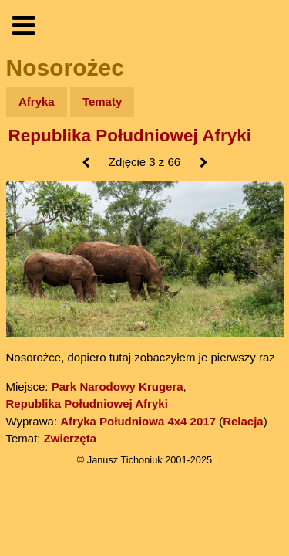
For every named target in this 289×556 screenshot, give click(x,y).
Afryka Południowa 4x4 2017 (138, 421)
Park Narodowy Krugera (117, 386)
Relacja (243, 421)
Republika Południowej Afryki (129, 135)
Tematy (102, 101)
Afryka (36, 101)
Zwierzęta (70, 438)
